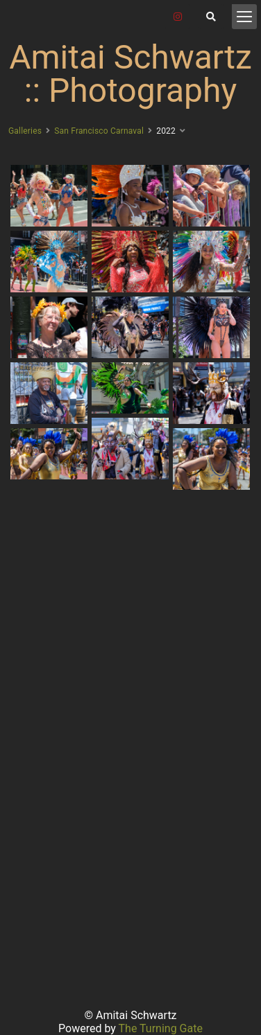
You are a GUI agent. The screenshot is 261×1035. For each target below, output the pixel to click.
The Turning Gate (161, 1028)
